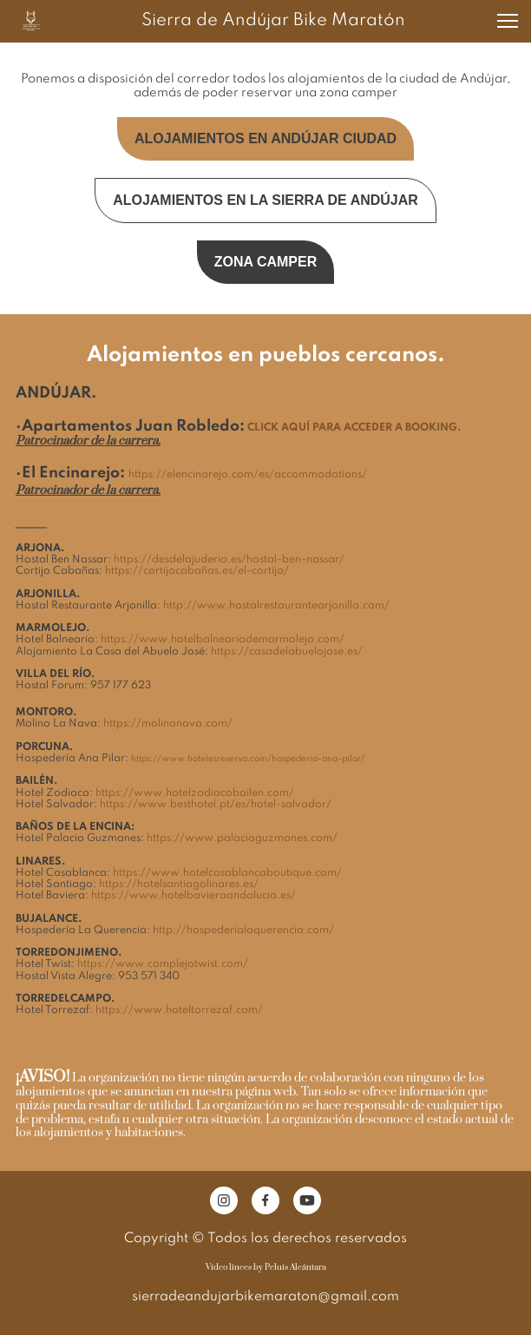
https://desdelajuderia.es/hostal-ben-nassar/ (229, 560)
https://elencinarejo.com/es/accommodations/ (247, 475)
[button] (507, 21)
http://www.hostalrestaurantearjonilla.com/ (276, 606)
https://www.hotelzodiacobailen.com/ (194, 793)
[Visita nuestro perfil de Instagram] (224, 1200)
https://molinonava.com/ (168, 724)
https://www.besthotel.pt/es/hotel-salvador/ (215, 804)
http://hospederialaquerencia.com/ (243, 930)
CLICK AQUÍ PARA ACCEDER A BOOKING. (354, 428)
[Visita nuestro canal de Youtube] (307, 1200)
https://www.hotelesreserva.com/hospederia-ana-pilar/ (248, 758)
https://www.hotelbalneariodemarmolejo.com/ (222, 640)
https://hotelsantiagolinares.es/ (179, 884)
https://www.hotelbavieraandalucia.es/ (193, 896)
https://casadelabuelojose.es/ (287, 652)
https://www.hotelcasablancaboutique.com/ (227, 873)
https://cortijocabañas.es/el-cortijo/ (197, 571)
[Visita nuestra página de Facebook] (265, 1200)
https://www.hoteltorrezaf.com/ (179, 1010)
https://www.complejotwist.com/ (162, 964)
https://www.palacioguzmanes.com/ (242, 838)
